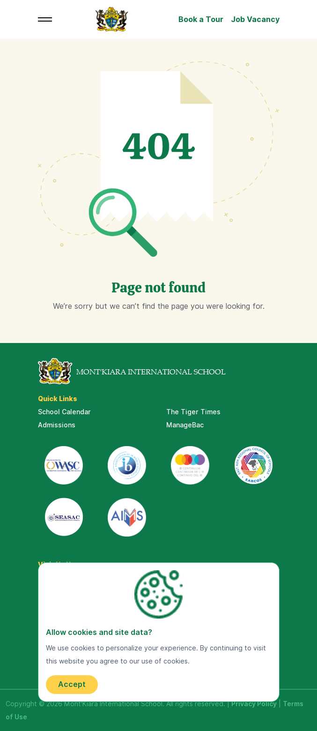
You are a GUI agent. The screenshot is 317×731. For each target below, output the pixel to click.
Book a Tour (200, 19)
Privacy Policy (254, 704)
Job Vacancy (255, 19)
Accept (72, 684)
